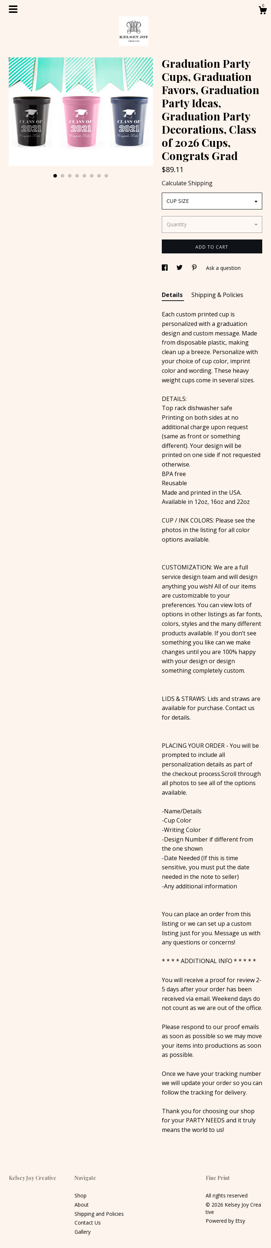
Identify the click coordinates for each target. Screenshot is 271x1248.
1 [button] (55, 176)
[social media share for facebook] (165, 267)
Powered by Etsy (225, 1220)
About (82, 1204)
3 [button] (70, 176)
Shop (81, 1195)
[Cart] (263, 11)
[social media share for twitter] (180, 267)
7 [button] (99, 176)
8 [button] (106, 176)
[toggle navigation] (13, 9)
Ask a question (223, 267)
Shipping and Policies (99, 1213)
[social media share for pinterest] (195, 267)
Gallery (83, 1231)
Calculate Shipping (187, 183)
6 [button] (91, 176)
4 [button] (77, 176)
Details (173, 295)
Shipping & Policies (217, 295)
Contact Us (88, 1222)
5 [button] (84, 176)
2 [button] (62, 176)
